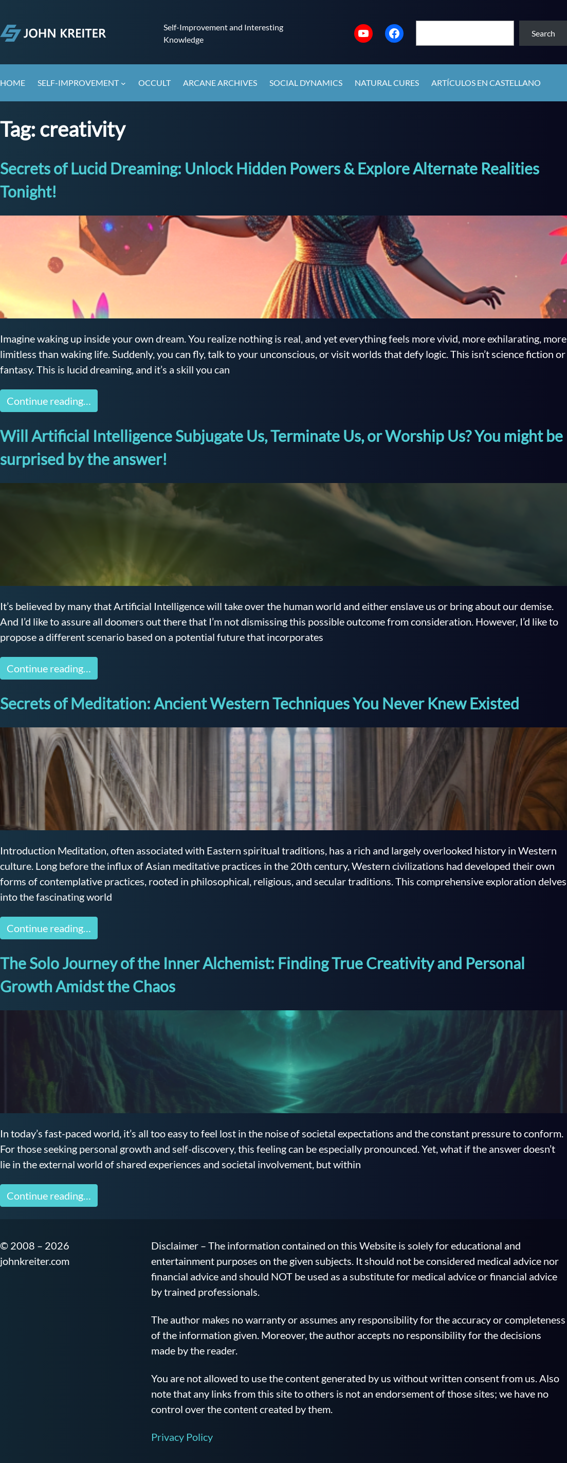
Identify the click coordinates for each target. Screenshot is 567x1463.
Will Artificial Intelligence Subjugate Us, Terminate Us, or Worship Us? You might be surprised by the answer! (281, 447)
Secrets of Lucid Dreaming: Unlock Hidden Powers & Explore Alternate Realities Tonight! (269, 180)
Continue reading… (49, 401)
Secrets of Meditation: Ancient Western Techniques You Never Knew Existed (259, 703)
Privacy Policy (182, 1437)
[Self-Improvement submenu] (123, 83)
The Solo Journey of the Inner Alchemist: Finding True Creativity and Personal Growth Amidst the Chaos (262, 974)
